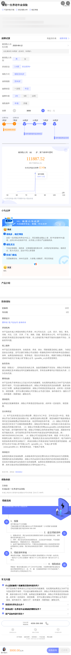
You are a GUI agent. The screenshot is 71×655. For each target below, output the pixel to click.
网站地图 (49, 637)
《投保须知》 (18, 472)
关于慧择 (19, 637)
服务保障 (27, 637)
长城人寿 (66, 6)
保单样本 (22, 322)
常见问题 (42, 637)
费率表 (5, 322)
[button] (35, 585)
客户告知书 (13, 322)
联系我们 (34, 637)
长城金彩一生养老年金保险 (13, 489)
